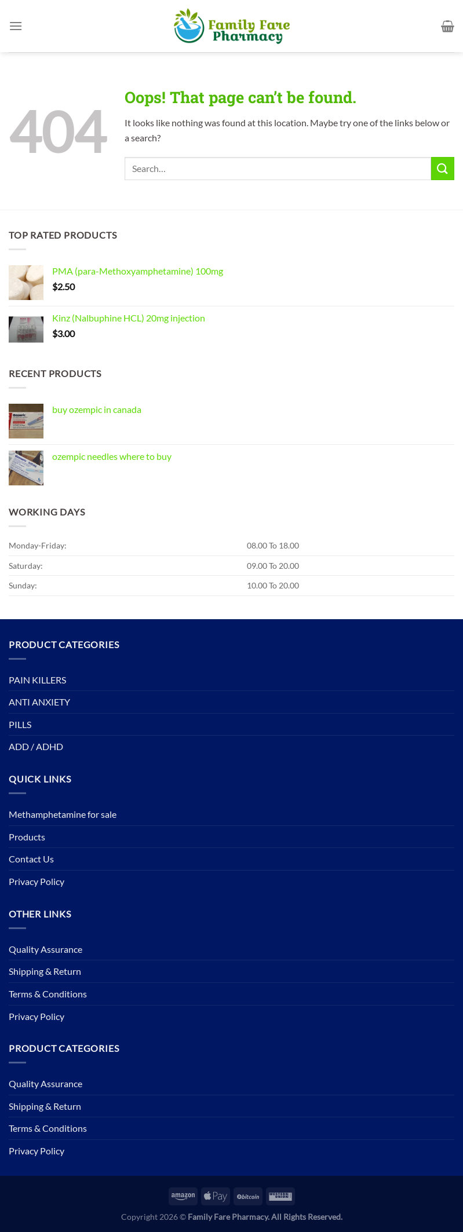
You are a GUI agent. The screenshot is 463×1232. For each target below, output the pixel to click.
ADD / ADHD (36, 746)
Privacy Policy (36, 881)
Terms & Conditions (48, 993)
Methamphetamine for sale (62, 814)
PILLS (20, 724)
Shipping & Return (45, 971)
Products (27, 836)
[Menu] (16, 26)
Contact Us (31, 858)
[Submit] (442, 168)
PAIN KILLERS (37, 679)
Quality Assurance (45, 949)
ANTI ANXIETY (39, 701)
